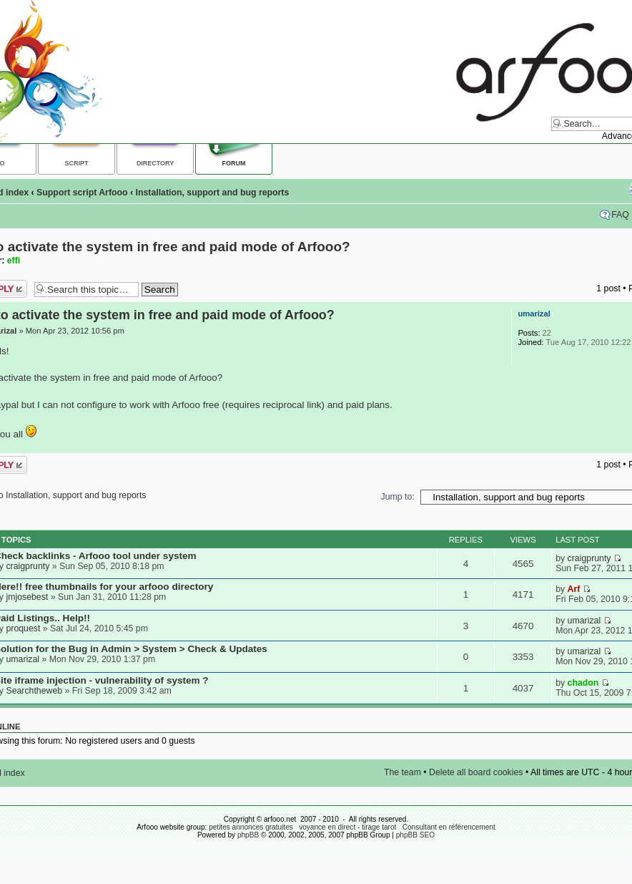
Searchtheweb (34, 691)
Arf (574, 589)
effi (13, 261)
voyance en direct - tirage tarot (347, 827)
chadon (583, 683)
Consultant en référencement (449, 827)
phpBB (248, 835)
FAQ (620, 215)
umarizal (534, 313)
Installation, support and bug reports (213, 193)
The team (402, 772)
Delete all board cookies (476, 772)
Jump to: (398, 497)
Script (77, 163)
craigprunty (27, 566)
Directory (155, 163)
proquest (23, 628)
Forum (234, 163)
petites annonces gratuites (251, 827)
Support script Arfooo (81, 193)
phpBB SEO (415, 835)
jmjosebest (27, 597)
